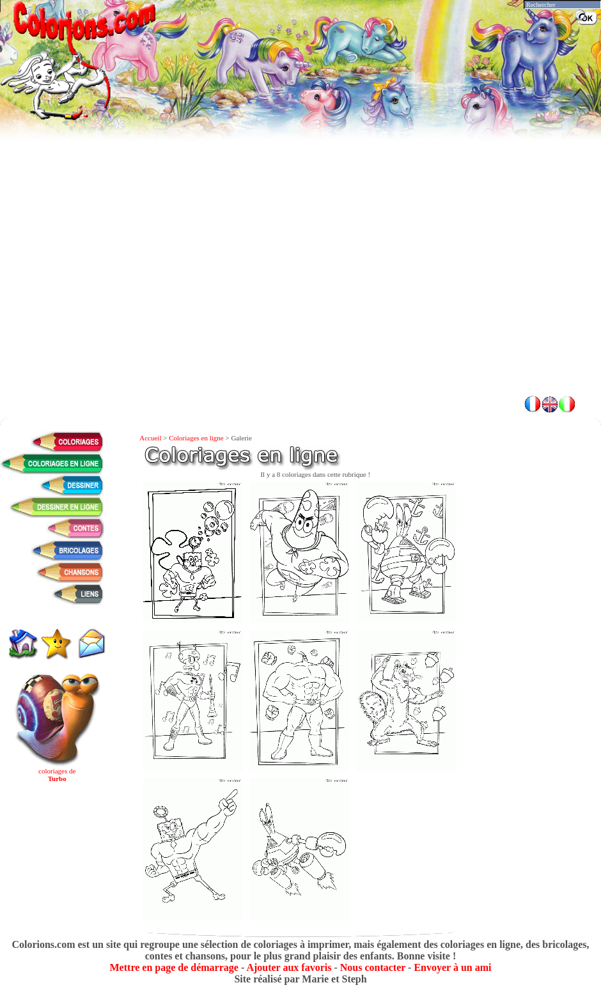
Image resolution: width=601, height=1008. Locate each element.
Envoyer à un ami (452, 967)
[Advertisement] (300, 294)
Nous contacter (372, 967)
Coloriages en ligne (196, 438)
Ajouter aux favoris (288, 967)
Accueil (150, 438)
